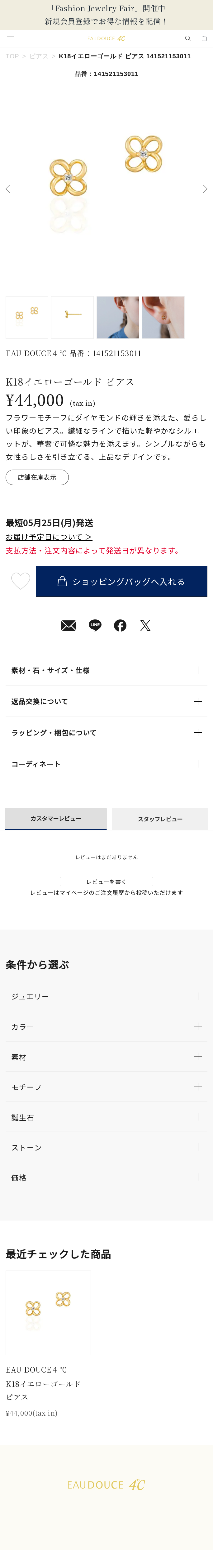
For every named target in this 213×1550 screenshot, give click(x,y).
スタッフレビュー (160, 819)
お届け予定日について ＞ (49, 537)
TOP (12, 56)
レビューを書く (106, 882)
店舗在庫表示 (37, 476)
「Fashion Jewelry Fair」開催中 (106, 8)
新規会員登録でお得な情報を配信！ (107, 21)
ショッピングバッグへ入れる (121, 581)
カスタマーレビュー (56, 818)
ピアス (39, 56)
